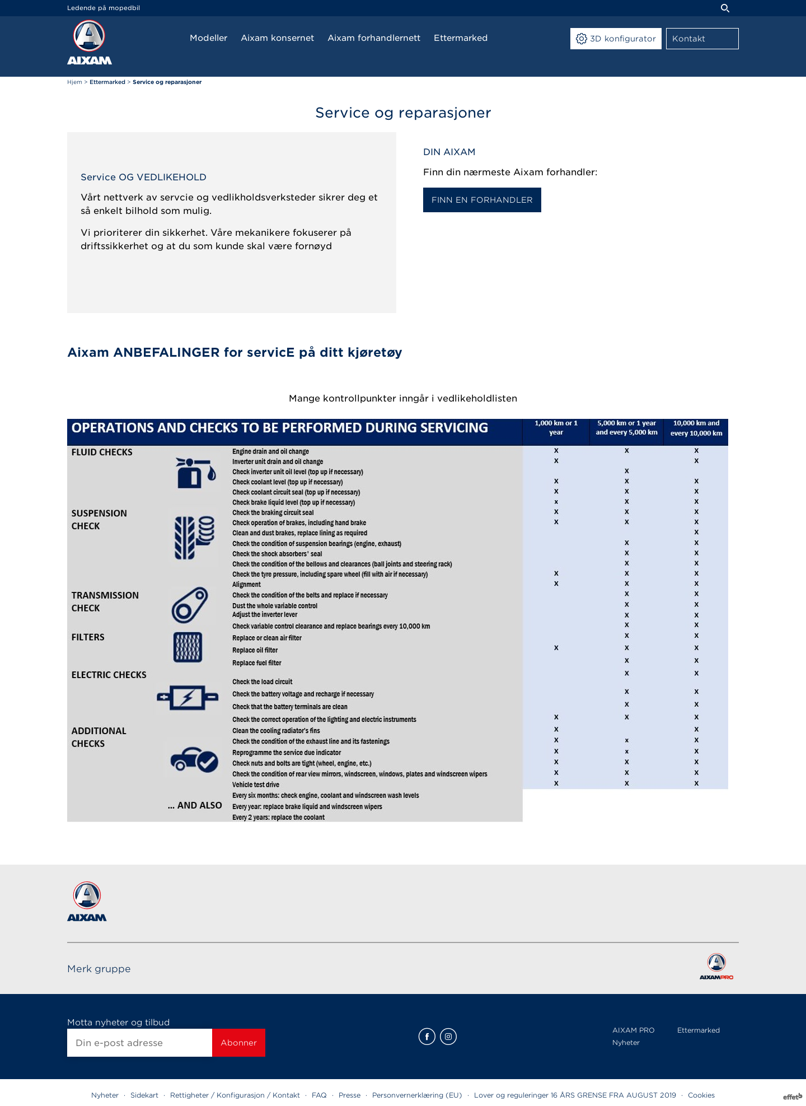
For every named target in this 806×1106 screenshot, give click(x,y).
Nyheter (626, 1042)
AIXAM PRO (633, 1030)
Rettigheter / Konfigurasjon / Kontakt (235, 1095)
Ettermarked (698, 1030)
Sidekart (144, 1095)
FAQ (319, 1095)
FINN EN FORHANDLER (482, 199)
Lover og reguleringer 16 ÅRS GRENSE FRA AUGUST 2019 (575, 1095)
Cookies (701, 1095)
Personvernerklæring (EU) (417, 1095)
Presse (349, 1095)
